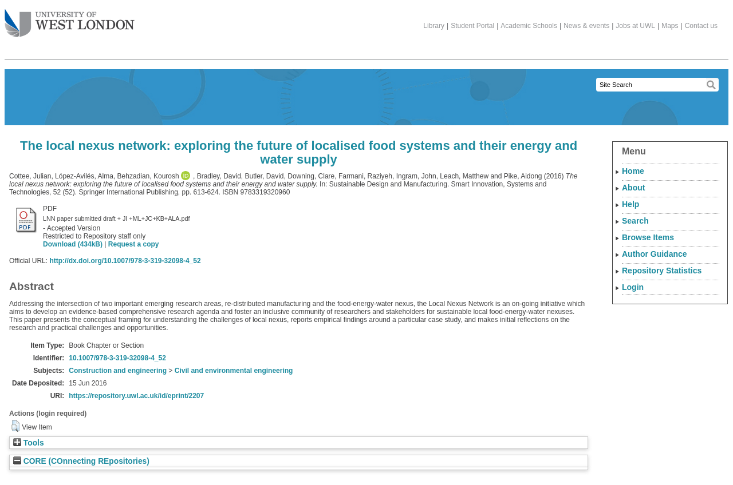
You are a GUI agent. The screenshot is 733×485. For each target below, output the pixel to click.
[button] (15, 426)
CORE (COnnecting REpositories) (81, 461)
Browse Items (648, 237)
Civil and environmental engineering (234, 371)
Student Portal (472, 26)
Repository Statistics (662, 270)
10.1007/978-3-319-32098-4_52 (117, 358)
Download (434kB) (73, 244)
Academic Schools (529, 26)
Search (635, 220)
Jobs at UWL (635, 26)
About (633, 187)
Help (630, 204)
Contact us (701, 26)
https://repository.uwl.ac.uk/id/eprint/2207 (136, 396)
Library (433, 26)
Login (633, 287)
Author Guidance (654, 254)
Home (633, 171)
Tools (28, 443)
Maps (669, 26)
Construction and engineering (118, 371)
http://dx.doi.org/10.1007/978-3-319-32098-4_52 (124, 261)
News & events (586, 26)
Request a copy (133, 244)
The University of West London (70, 19)
